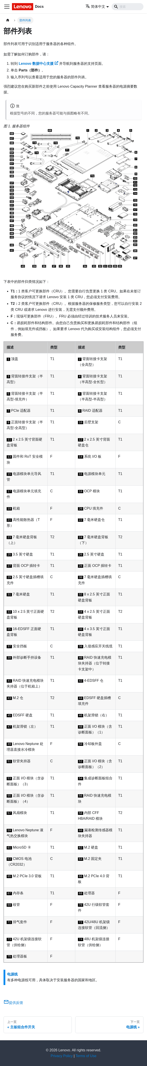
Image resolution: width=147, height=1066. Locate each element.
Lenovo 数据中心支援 (38, 63)
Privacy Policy (62, 1056)
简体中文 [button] (95, 6)
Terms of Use (85, 1056)
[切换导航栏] (7, 6)
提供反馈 (13, 1003)
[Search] (127, 6)
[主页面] (8, 20)
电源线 (12, 974)
